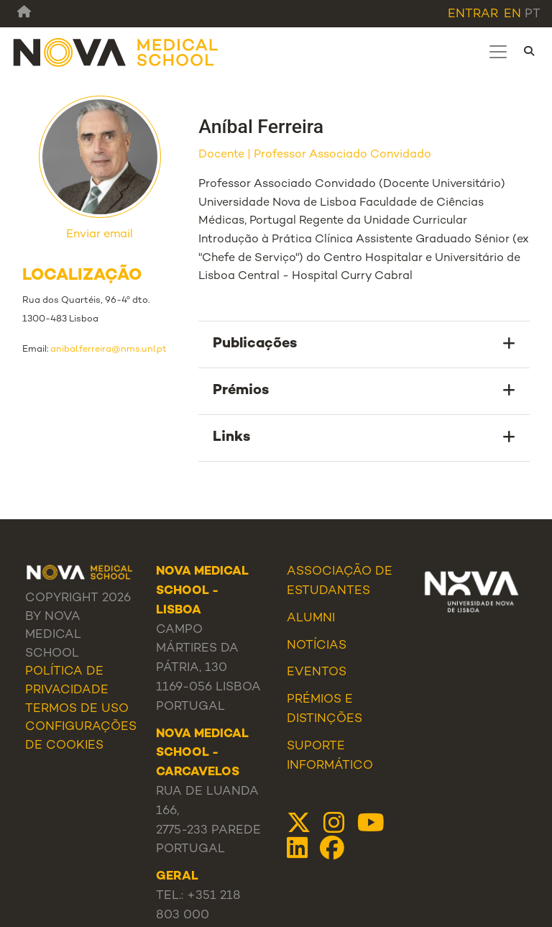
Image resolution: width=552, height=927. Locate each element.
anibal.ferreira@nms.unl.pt (108, 349)
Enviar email (99, 235)
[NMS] (116, 51)
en (512, 14)
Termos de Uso (77, 709)
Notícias (316, 645)
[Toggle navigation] (498, 51)
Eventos (316, 672)
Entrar (473, 14)
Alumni (311, 618)
